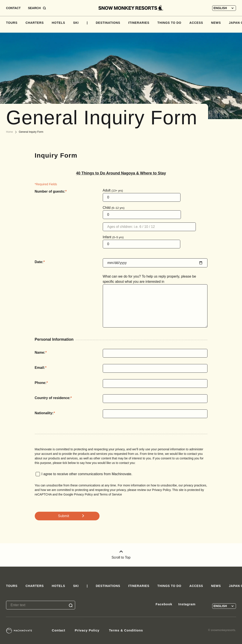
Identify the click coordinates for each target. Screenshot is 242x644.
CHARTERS (34, 22)
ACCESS (196, 22)
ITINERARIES (138, 22)
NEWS (216, 22)
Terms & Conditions (126, 630)
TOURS (11, 22)
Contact (58, 630)
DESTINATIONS (108, 22)
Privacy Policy (87, 630)
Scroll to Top (121, 554)
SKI (76, 22)
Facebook (164, 604)
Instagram (187, 604)
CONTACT (13, 8)
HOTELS (58, 22)
